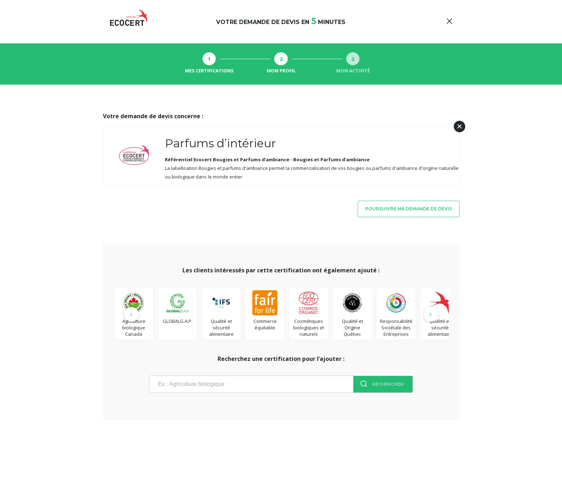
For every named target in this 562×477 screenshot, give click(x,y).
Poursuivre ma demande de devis (408, 208)
